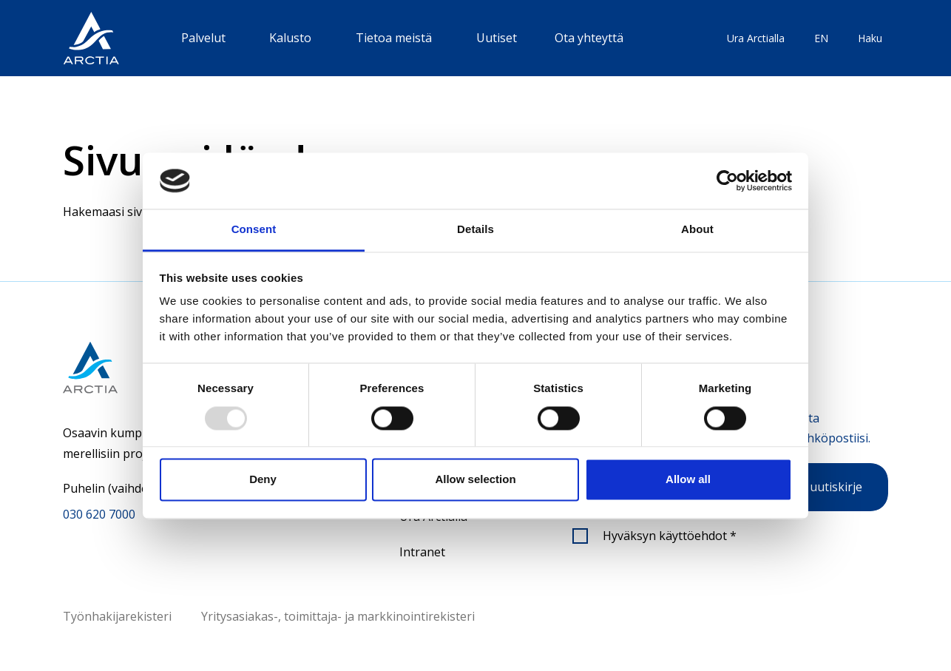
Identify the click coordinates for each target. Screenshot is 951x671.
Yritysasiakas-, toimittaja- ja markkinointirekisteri (338, 616)
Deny (263, 479)
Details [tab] (475, 229)
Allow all (688, 479)
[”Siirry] (91, 38)
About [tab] (697, 229)
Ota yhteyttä (589, 38)
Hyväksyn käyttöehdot (670, 535)
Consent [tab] (254, 229)
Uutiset (496, 38)
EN (821, 38)
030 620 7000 (99, 514)
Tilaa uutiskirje (820, 487)
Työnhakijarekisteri (117, 616)
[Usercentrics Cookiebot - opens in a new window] (727, 180)
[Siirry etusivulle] (132, 367)
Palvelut (203, 38)
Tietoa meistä (394, 38)
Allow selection (475, 479)
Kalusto (290, 38)
